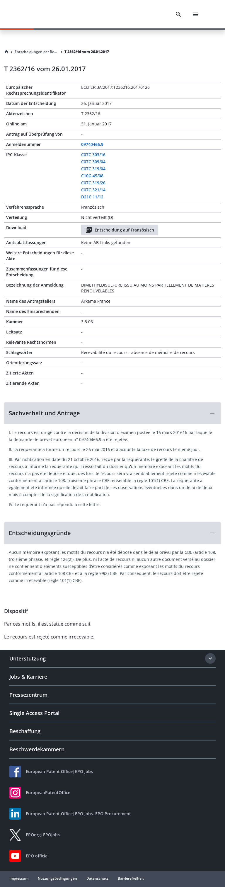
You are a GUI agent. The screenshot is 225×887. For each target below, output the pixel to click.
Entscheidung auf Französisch (119, 230)
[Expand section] (210, 658)
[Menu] (196, 14)
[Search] (178, 14)
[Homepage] (6, 52)
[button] (112, 413)
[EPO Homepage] (36, 14)
